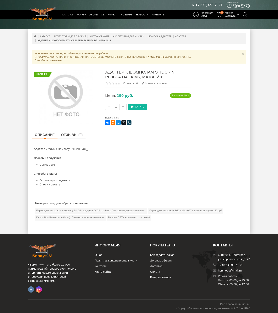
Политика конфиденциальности (116, 260)
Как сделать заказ (162, 254)
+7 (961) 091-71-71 (209, 5)
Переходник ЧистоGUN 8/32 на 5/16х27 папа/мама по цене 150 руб (185, 210)
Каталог (67, 14)
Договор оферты (161, 260)
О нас (98, 254)
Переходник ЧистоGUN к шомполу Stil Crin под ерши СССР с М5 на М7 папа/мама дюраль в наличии (90, 210)
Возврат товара (160, 277)
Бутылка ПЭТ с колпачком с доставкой (129, 217)
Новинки (127, 14)
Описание (45, 135)
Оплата (155, 271)
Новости (142, 14)
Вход (204, 15)
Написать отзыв (154, 83)
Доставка (156, 266)
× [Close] (243, 54)
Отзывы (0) (72, 135)
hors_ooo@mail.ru (230, 270)
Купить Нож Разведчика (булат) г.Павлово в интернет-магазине (70, 217)
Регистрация (207, 13)
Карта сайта (103, 271)
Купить (137, 106)
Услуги (81, 14)
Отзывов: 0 (130, 83)
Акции (93, 14)
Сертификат (109, 14)
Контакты (158, 14)
